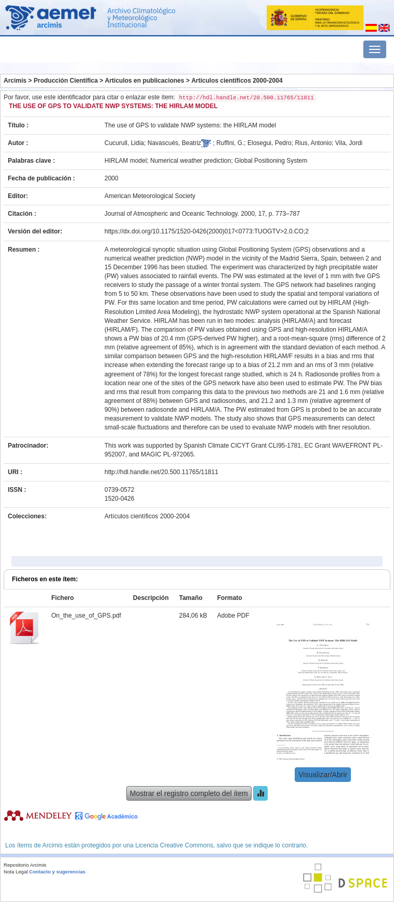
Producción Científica (66, 80)
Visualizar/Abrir (322, 774)
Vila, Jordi (348, 143)
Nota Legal (16, 871)
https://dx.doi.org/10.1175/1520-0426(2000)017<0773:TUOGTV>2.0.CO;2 (206, 231)
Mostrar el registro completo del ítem (189, 793)
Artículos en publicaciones (145, 80)
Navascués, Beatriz (174, 143)
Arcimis (15, 80)
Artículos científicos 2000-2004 (236, 80)
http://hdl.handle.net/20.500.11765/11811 (161, 472)
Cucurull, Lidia (124, 143)
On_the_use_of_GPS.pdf (86, 615)
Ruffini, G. (230, 143)
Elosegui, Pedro (269, 143)
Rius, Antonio (313, 143)
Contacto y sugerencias (57, 871)
